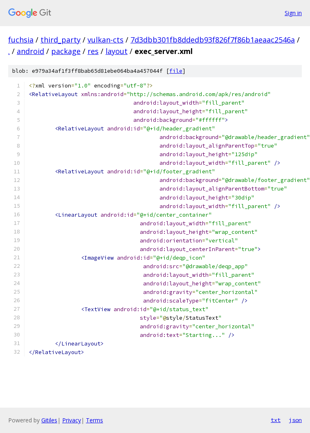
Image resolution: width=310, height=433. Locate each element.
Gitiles (49, 420)
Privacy (71, 420)
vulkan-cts (106, 40)
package (66, 51)
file (175, 70)
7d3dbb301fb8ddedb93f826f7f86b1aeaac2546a (212, 40)
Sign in (293, 13)
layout (117, 51)
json (295, 420)
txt (276, 420)
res (93, 51)
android (30, 51)
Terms (94, 420)
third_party (60, 40)
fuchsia (21, 40)
